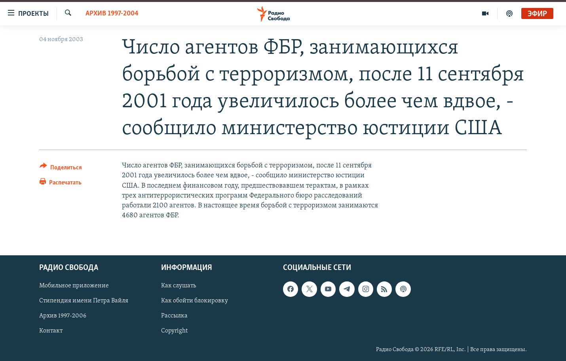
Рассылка (174, 316)
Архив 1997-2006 (62, 316)
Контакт (51, 331)
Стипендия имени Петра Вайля (83, 301)
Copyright (174, 331)
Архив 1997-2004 (112, 13)
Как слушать (178, 286)
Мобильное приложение (74, 286)
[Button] (61, 169)
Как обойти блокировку (194, 301)
